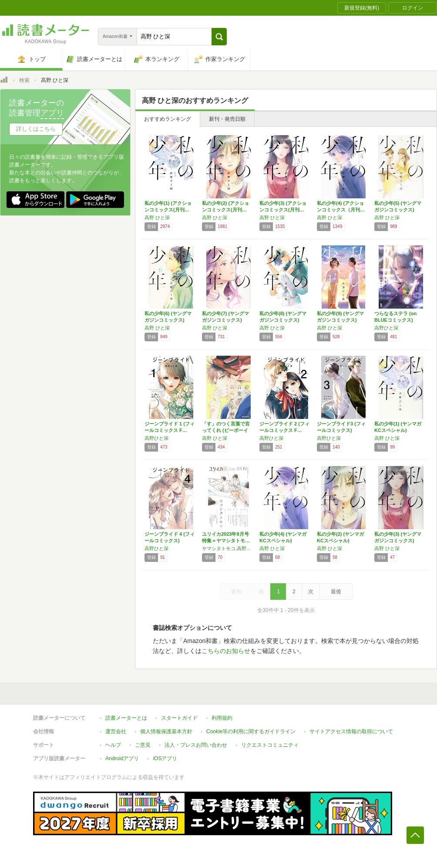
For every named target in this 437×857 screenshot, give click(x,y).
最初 (236, 591)
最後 (336, 591)
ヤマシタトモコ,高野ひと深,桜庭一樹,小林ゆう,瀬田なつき (228, 548)
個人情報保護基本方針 (166, 731)
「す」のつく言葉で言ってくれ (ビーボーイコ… (226, 430)
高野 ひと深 (157, 217)
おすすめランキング (167, 119)
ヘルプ (113, 745)
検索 (24, 80)
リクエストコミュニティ (270, 745)
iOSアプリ (165, 758)
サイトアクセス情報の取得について (351, 731)
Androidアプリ (122, 758)
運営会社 (115, 731)
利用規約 (222, 718)
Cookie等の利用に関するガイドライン (251, 731)
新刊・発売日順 (227, 119)
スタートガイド (179, 718)
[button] (219, 36)
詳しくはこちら (36, 129)
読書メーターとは (126, 718)
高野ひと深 (386, 327)
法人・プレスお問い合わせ (196, 745)
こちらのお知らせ (226, 650)
